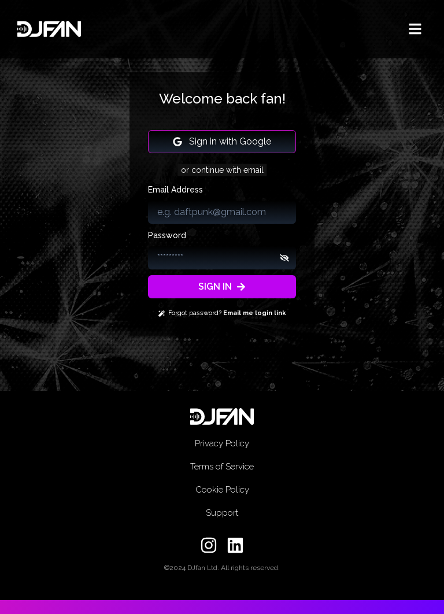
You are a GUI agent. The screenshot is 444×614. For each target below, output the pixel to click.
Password (167, 235)
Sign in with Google (222, 141)
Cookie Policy (222, 489)
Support (222, 513)
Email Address (175, 189)
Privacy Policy (222, 443)
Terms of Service (222, 466)
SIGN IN (222, 286)
